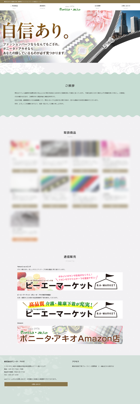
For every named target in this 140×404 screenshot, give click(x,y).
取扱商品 (14, 7)
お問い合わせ (126, 7)
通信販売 (42, 7)
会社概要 (97, 7)
